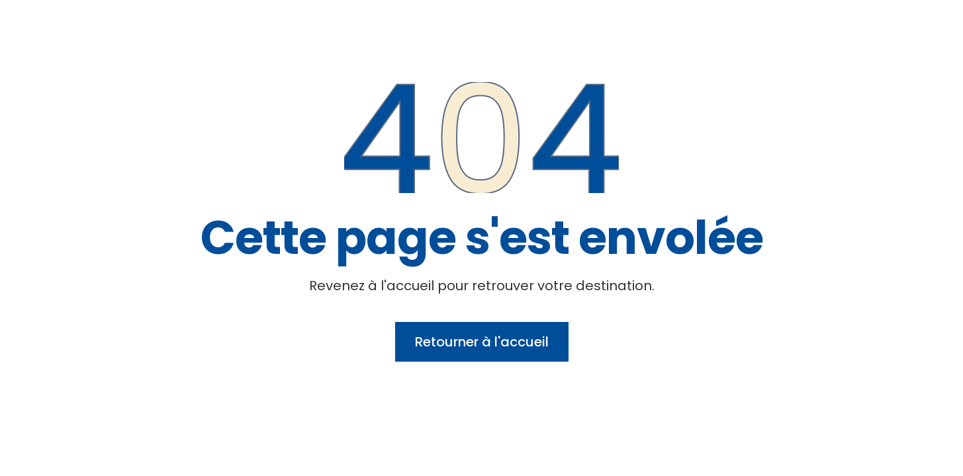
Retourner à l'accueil (482, 342)
